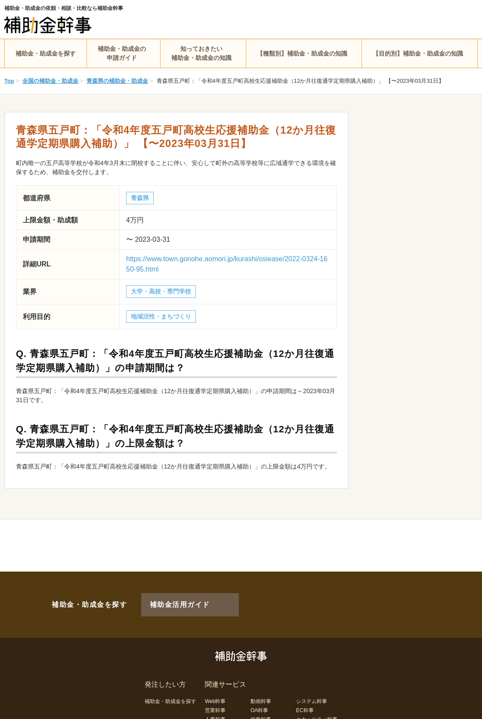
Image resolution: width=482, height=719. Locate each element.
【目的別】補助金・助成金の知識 (418, 53)
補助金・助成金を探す (45, 53)
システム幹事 (311, 687)
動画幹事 (260, 687)
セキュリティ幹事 (316, 705)
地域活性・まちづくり (161, 316)
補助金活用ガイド (168, 597)
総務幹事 (260, 705)
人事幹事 (215, 705)
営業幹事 (215, 696)
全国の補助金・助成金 (50, 81)
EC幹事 (305, 696)
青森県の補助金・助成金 (117, 81)
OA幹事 (259, 696)
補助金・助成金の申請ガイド (122, 53)
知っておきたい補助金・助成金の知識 (201, 53)
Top (9, 81)
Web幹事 (215, 687)
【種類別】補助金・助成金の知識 (302, 53)
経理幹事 (215, 714)
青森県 (140, 197)
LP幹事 (258, 714)
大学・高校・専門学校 (161, 291)
